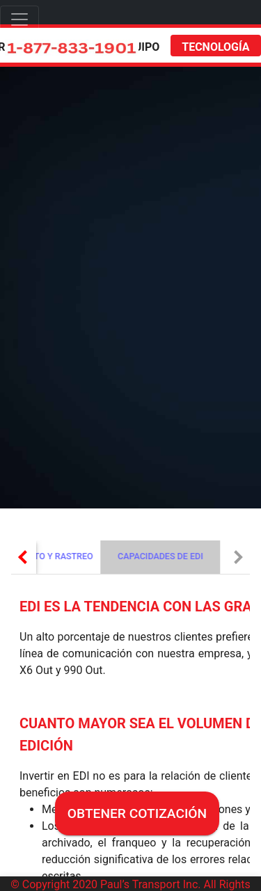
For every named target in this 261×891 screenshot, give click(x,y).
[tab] (156, 557)
